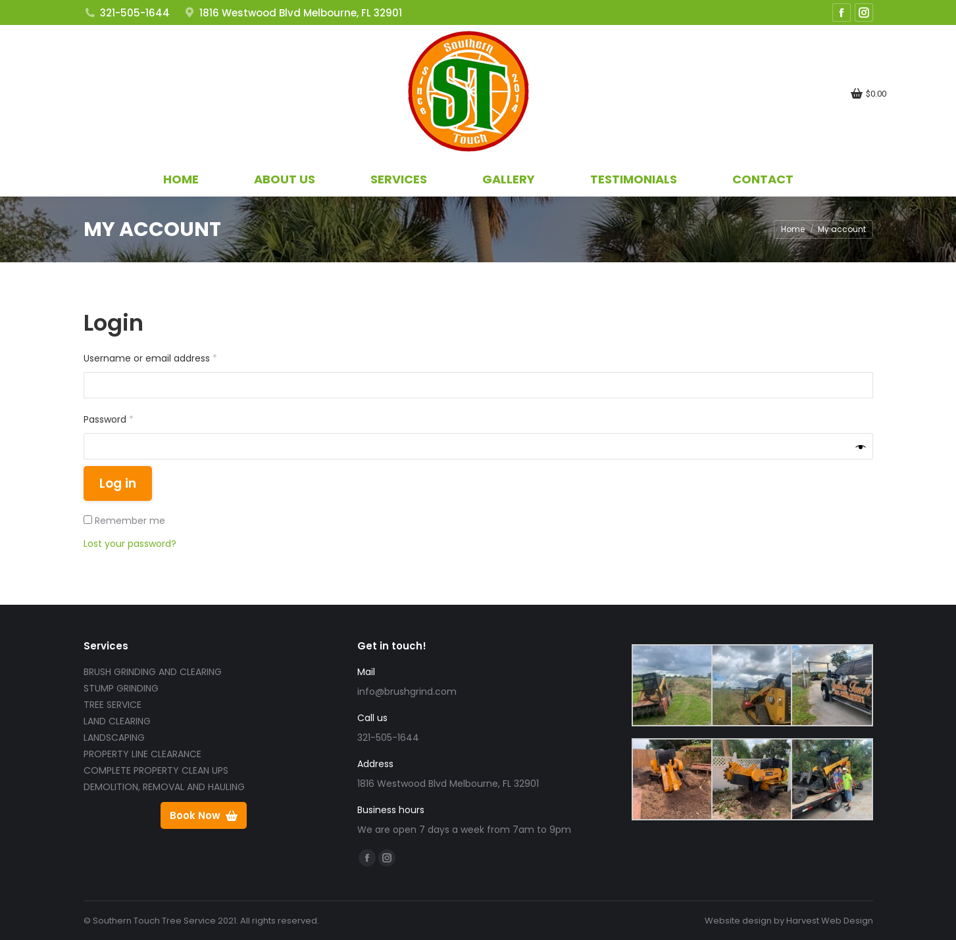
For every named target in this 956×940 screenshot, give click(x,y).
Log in (117, 483)
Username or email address (170, 357)
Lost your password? (130, 543)
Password (128, 418)
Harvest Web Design (829, 920)
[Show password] (861, 447)
